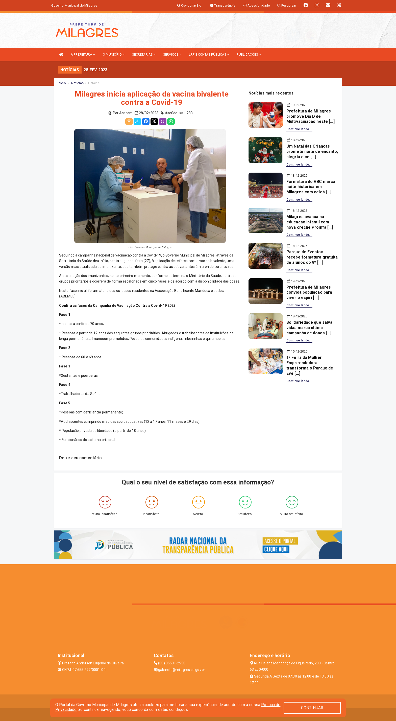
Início (62, 83)
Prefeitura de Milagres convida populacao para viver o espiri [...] (309, 292)
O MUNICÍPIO (114, 54)
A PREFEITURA (83, 54)
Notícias (77, 83)
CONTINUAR (312, 707)
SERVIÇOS (172, 54)
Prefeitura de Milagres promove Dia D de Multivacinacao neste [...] (310, 116)
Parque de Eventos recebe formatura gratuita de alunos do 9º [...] (312, 257)
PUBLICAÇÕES (249, 54)
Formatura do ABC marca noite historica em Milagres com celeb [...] (310, 187)
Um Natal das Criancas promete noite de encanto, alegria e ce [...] (312, 151)
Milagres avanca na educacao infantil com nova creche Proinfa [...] (309, 222)
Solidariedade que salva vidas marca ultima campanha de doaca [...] (309, 327)
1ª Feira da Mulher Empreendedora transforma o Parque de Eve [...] (309, 365)
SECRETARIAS (144, 54)
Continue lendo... (299, 129)
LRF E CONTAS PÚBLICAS (209, 54)
